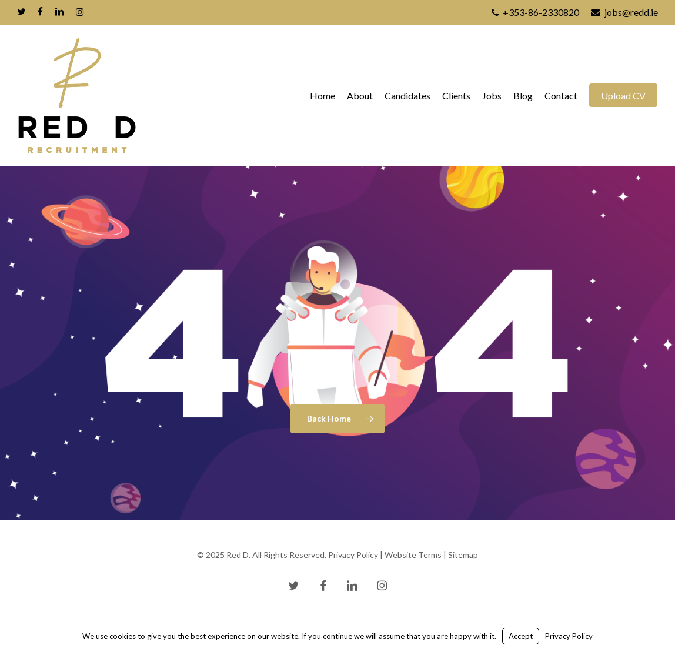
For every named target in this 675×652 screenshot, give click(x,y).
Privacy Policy (353, 555)
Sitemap (463, 555)
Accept (521, 636)
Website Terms (413, 555)
